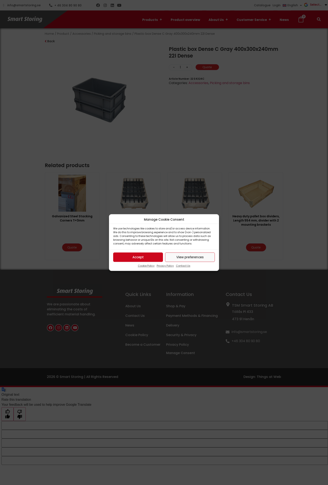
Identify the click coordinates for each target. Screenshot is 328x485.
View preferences (190, 257)
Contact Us (183, 265)
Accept (138, 257)
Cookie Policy (146, 265)
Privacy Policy (165, 265)
